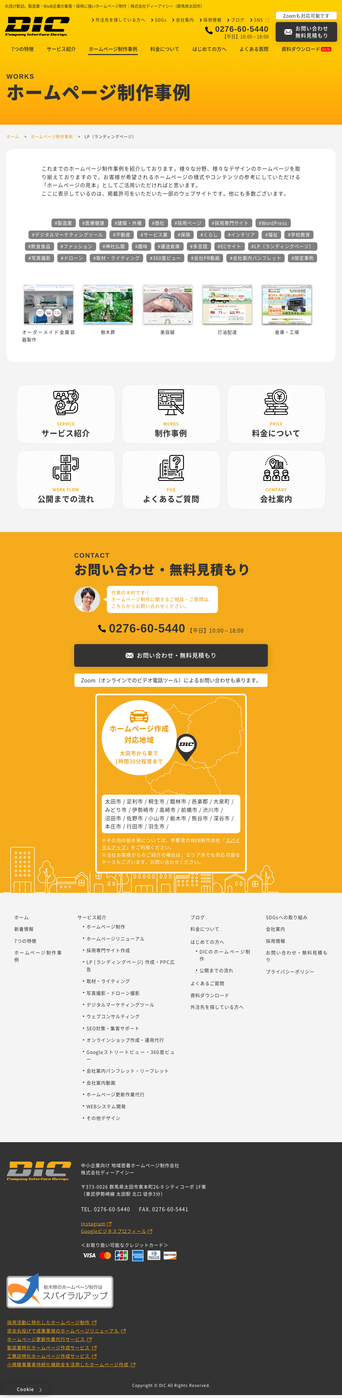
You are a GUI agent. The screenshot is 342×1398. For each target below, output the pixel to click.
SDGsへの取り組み (287, 920)
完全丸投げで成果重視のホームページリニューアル (63, 1333)
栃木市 (178, 821)
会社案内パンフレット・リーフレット (127, 1073)
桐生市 (156, 804)
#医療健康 (93, 225)
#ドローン (72, 260)
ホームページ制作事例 (113, 51)
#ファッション (77, 249)
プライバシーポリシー (290, 974)
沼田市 (113, 821)
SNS (259, 19)
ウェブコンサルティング (113, 1019)
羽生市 (156, 829)
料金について (164, 51)
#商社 (158, 225)
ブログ (238, 19)
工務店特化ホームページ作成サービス (49, 1359)
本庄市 (113, 829)
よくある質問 (253, 51)
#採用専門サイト (230, 225)
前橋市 (189, 812)
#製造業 (63, 225)
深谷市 (221, 821)
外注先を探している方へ (120, 19)
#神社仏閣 (114, 249)
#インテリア (241, 237)
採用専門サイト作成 (108, 953)
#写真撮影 (39, 260)
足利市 (135, 804)
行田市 (135, 829)
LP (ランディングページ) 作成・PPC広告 (130, 968)
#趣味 (141, 249)
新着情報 (24, 931)
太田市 (113, 804)
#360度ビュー (165, 260)
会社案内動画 (101, 1085)
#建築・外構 (128, 225)
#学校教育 (299, 237)
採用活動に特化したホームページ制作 (49, 1325)
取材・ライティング (108, 984)
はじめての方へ (209, 51)
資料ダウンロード (306, 51)
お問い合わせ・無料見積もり (297, 959)
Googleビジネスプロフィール (113, 1234)
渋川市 (211, 812)
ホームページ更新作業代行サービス (46, 1342)
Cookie (25, 1389)
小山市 (156, 821)
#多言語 (199, 249)
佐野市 (135, 821)
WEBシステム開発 (106, 1109)
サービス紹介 (61, 51)
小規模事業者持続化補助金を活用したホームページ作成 (68, 1367)
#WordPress (273, 225)
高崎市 (167, 812)
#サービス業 (154, 237)
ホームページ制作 (105, 929)
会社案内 (185, 19)
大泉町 (221, 804)
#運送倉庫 (169, 249)
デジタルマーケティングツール (120, 1007)
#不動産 (122, 237)
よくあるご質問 (207, 986)
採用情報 (212, 19)
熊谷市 (200, 821)
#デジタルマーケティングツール (67, 237)
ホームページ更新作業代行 (115, 1097)
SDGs (160, 19)
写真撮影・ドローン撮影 (113, 996)
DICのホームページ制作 (225, 958)
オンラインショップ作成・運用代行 (125, 1043)
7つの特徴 (22, 51)
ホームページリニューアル (115, 941)
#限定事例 (302, 260)
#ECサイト (229, 249)
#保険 (184, 237)
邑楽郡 (200, 804)
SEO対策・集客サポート (113, 1031)
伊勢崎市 (143, 812)
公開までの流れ (217, 973)
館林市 (178, 804)
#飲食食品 (39, 249)
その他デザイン (103, 1121)
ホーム (21, 920)
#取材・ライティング (116, 260)
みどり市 (116, 812)
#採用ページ (188, 225)
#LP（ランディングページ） (282, 249)
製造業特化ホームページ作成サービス (49, 1350)
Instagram (93, 1226)
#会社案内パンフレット (255, 260)
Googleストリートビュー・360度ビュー (130, 1058)
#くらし (209, 237)
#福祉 (271, 237)
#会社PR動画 (205, 260)
